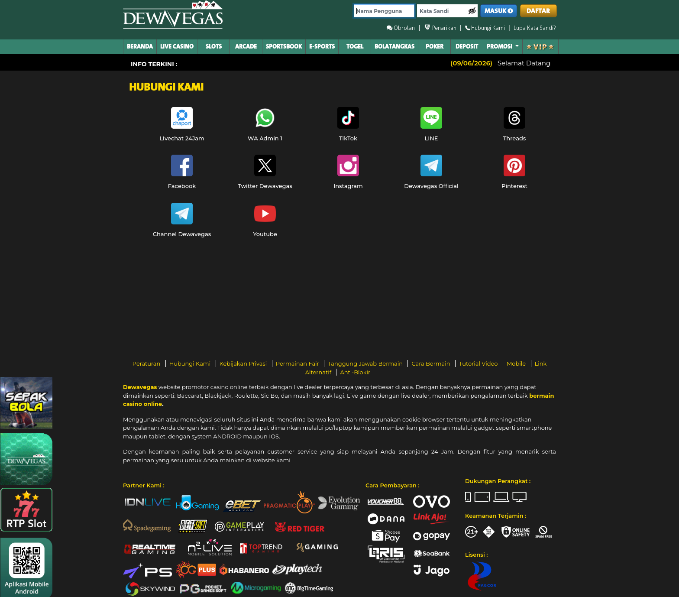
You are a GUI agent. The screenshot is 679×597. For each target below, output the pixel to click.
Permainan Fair (298, 363)
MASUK (499, 11)
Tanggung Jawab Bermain (366, 363)
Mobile (517, 363)
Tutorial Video (479, 363)
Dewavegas (140, 386)
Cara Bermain (431, 363)
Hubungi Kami (190, 363)
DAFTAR (538, 11)
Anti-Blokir (355, 372)
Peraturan (147, 363)
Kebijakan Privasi (244, 363)
